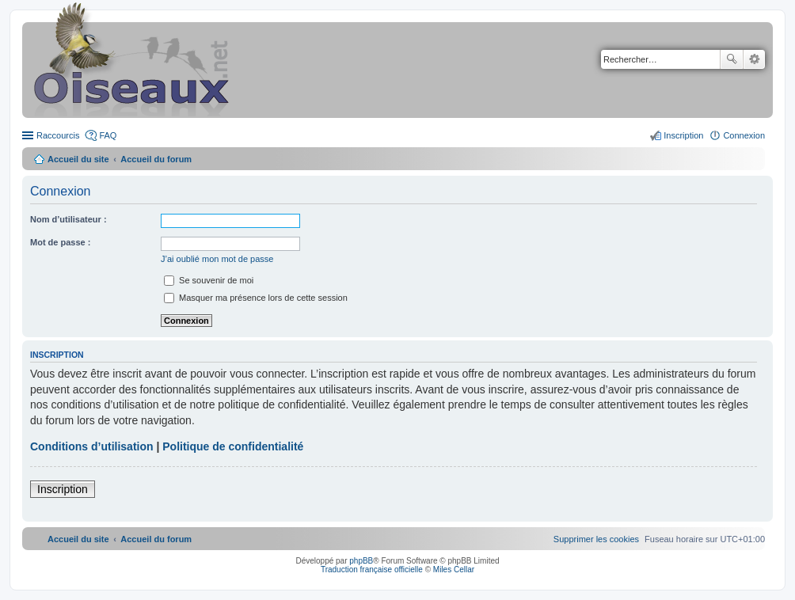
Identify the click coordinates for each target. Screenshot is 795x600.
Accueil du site (78, 159)
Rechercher (732, 59)
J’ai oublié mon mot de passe (217, 259)
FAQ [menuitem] (107, 135)
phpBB (361, 560)
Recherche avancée (754, 59)
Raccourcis (57, 135)
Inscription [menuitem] (683, 135)
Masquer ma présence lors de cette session (256, 297)
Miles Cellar (453, 569)
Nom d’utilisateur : (68, 219)
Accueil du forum (156, 159)
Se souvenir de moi (208, 280)
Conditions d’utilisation (92, 446)
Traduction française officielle (372, 569)
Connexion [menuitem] (744, 135)
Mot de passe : (60, 242)
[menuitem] (596, 539)
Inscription (62, 489)
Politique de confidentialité (232, 446)
